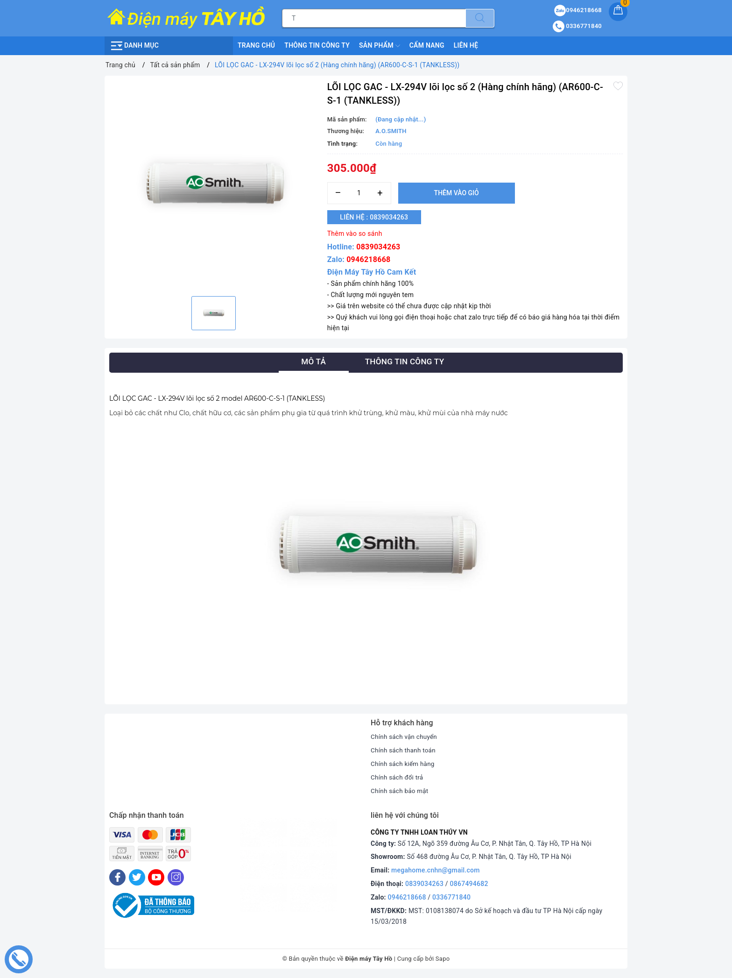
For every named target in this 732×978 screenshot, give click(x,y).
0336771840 (451, 896)
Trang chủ (256, 45)
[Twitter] (137, 877)
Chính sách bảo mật (400, 790)
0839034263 (378, 246)
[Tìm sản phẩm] (374, 18)
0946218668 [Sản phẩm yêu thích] (578, 10)
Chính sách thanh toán (404, 750)
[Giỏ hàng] (618, 11)
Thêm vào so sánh (354, 233)
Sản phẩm (379, 45)
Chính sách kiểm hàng (404, 763)
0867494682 (469, 883)
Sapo (443, 958)
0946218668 (368, 259)
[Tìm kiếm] (479, 18)
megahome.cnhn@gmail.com (435, 870)
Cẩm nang (426, 45)
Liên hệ (466, 45)
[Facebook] (117, 877)
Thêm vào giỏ (456, 193)
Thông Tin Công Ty (317, 45)
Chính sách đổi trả (398, 777)
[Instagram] (176, 877)
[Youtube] (156, 877)
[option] (213, 184)
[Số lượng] (359, 193)
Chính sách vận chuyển (405, 736)
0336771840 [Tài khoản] (577, 25)
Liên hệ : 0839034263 (378, 217)
